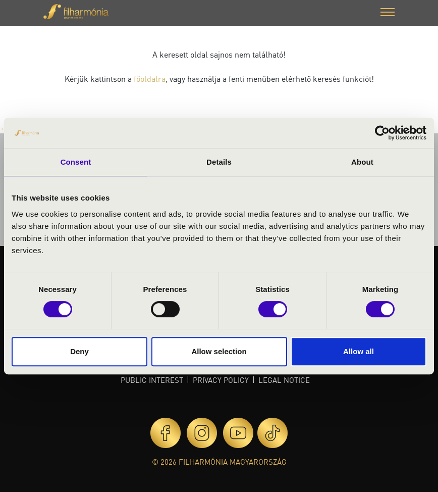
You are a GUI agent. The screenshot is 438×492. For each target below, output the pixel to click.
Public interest (152, 380)
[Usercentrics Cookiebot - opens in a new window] (382, 132)
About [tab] (362, 162)
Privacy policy (221, 380)
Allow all (358, 351)
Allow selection (218, 351)
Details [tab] (219, 162)
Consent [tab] (76, 162)
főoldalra (150, 78)
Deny (79, 351)
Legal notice (284, 380)
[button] (387, 13)
